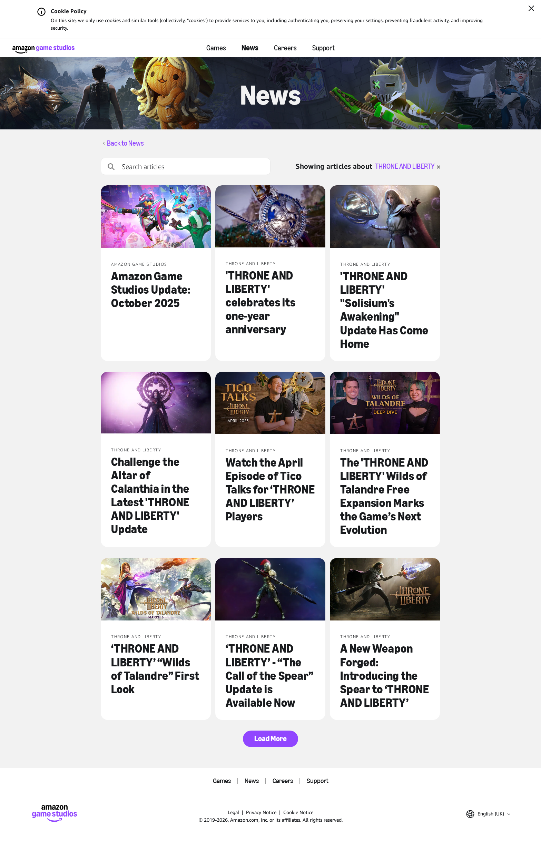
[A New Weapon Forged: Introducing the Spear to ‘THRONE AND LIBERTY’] (385, 590)
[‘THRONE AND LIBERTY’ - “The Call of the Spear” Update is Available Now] (270, 590)
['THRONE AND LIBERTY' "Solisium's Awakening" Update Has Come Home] (385, 217)
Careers (285, 48)
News (250, 47)
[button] (488, 814)
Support (323, 48)
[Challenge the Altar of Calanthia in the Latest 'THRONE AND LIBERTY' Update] (156, 403)
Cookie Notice (298, 812)
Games (216, 48)
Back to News (125, 143)
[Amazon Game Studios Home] (43, 49)
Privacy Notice (261, 812)
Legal (233, 812)
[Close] (531, 9)
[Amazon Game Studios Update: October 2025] (156, 217)
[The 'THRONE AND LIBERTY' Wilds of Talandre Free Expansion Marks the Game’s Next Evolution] (385, 404)
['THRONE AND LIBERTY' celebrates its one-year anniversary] (270, 217)
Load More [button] (270, 738)
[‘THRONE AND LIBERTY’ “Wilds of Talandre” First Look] (156, 590)
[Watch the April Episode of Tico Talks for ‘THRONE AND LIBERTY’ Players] (270, 404)
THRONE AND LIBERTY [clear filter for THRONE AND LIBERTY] (407, 166)
